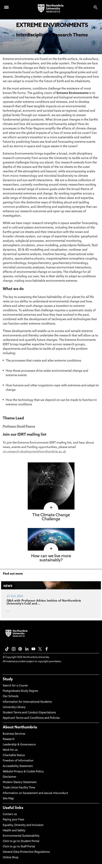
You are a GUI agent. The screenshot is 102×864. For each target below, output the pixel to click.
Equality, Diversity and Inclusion (23, 825)
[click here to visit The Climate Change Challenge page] (51, 507)
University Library (14, 707)
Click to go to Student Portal (21, 841)
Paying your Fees (13, 819)
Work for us (10, 750)
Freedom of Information (18, 760)
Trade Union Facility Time (19, 787)
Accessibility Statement (18, 766)
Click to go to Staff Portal (19, 846)
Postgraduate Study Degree (20, 691)
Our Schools (10, 696)
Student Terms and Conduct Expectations (29, 712)
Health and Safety (14, 830)
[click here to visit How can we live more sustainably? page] (51, 548)
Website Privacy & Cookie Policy (23, 771)
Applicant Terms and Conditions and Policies (31, 718)
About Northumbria (20, 727)
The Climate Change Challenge (51, 517)
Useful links (13, 808)
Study (8, 679)
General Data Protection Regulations (26, 852)
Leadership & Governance (19, 744)
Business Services (14, 734)
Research (8, 739)
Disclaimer (9, 777)
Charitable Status (14, 755)
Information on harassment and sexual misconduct (35, 793)
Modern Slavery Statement (20, 782)
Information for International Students (27, 702)
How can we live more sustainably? (51, 558)
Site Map (8, 798)
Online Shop (10, 857)
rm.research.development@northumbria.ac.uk (34, 451)
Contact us (10, 814)
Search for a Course (15, 685)
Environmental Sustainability (21, 836)
